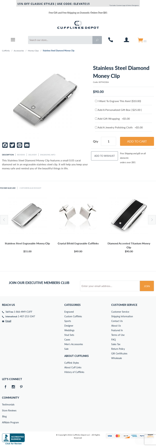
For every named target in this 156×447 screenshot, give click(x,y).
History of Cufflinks (74, 372)
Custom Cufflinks (73, 316)
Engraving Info (47, 155)
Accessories (19, 50)
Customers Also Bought (34, 188)
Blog (4, 416)
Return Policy (118, 348)
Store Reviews (4, 410)
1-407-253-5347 (26, 316)
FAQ (113, 339)
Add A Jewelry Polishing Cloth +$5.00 (119, 127)
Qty (95, 141)
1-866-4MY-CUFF (23, 311)
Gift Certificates (119, 353)
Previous (4, 219)
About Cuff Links (72, 367)
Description (8, 155)
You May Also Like (9, 188)
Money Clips (33, 50)
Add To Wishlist (104, 155)
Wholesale (116, 358)
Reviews (21, 155)
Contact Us (117, 321)
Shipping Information (122, 316)
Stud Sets (69, 335)
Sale (66, 348)
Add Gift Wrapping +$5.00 (112, 118)
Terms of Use (118, 335)
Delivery (32, 155)
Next (152, 219)
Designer (68, 325)
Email (8, 321)
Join (147, 286)
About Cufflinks (76, 355)
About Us (116, 325)
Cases (67, 339)
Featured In (117, 330)
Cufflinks (6, 50)
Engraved (69, 311)
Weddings (69, 330)
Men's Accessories (73, 344)
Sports (67, 321)
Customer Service (120, 311)
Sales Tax (115, 344)
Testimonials (4, 404)
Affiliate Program (4, 422)
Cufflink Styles (71, 362)
